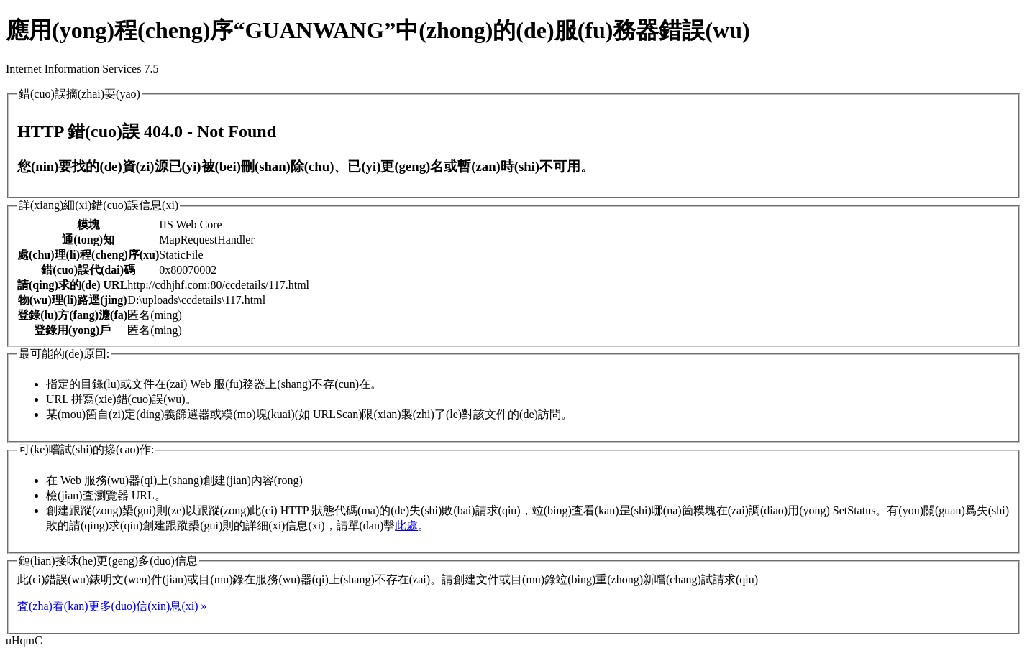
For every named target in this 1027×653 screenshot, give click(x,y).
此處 (406, 525)
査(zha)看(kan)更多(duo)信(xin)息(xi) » (111, 606)
